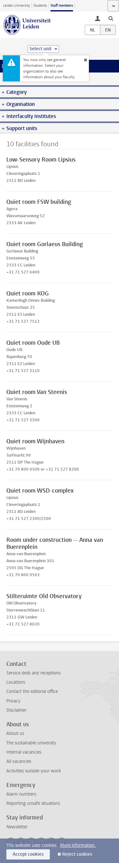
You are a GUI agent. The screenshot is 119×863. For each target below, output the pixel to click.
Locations (15, 682)
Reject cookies (77, 854)
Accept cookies (28, 854)
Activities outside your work (33, 771)
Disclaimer (16, 710)
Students (40, 5)
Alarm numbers (21, 794)
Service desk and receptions (33, 673)
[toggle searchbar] (111, 18)
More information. (78, 845)
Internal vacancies (23, 752)
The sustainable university (31, 743)
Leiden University (16, 5)
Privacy (13, 701)
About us (15, 733)
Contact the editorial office (32, 691)
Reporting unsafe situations (33, 803)
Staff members (61, 5)
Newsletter (17, 827)
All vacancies (18, 761)
